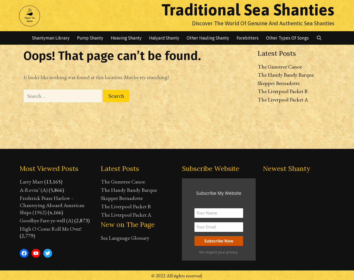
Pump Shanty (90, 38)
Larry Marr (31, 181)
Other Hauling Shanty (208, 38)
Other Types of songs (287, 38)
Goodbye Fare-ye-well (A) (46, 220)
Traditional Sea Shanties (248, 9)
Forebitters (247, 38)
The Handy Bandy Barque (286, 74)
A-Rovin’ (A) (34, 190)
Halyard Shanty (164, 38)
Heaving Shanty (126, 38)
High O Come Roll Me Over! (51, 228)
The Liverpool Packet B (283, 91)
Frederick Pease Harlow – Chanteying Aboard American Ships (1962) (52, 205)
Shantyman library (51, 38)
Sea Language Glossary (125, 237)
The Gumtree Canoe (280, 66)
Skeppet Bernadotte (279, 83)
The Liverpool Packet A (283, 99)
